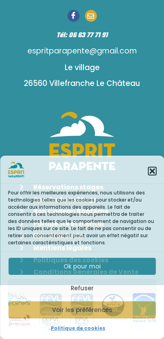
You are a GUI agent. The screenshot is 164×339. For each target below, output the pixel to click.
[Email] (91, 16)
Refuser (82, 288)
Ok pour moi (82, 266)
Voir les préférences (82, 310)
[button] (152, 171)
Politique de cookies (78, 328)
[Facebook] (73, 16)
